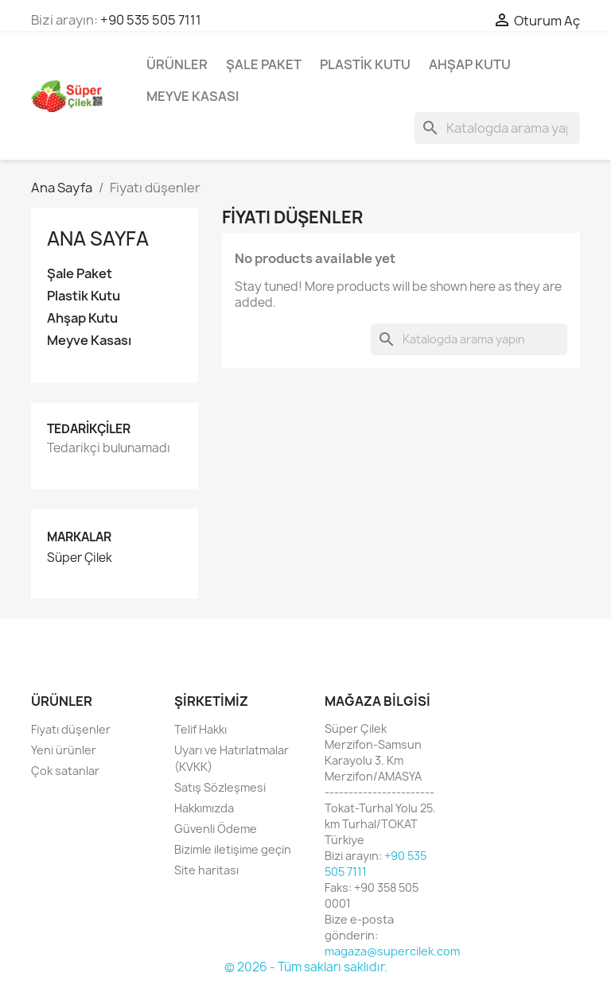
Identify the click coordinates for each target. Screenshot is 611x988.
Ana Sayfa (98, 238)
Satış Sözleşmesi (220, 787)
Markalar (79, 537)
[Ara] (497, 128)
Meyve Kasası (192, 96)
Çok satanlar (65, 770)
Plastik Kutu (365, 64)
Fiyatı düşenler (71, 729)
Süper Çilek (79, 558)
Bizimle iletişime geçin (232, 849)
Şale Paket (264, 64)
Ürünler (177, 64)
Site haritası (206, 870)
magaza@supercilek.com (392, 951)
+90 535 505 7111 (150, 20)
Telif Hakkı (200, 729)
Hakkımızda (204, 808)
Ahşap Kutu (470, 64)
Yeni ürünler (63, 749)
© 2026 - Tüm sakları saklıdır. (305, 967)
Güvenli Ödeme (215, 828)
